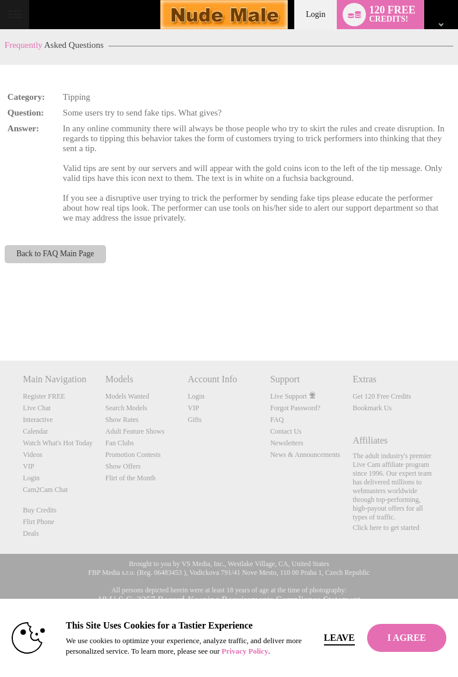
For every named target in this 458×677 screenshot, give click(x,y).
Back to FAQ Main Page (55, 253)
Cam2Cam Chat (45, 490)
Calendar (35, 431)
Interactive (37, 420)
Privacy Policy (244, 651)
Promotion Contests (133, 455)
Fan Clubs (119, 443)
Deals (30, 533)
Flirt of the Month (130, 478)
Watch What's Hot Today (58, 443)
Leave (339, 638)
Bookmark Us (372, 408)
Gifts (195, 420)
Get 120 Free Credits (382, 396)
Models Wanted (127, 396)
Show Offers (123, 466)
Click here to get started (386, 528)
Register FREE (44, 396)
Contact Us (286, 431)
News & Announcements (305, 455)
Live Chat (37, 408)
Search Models (126, 408)
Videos (32, 455)
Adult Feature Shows (134, 431)
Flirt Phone (38, 522)
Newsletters (287, 443)
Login (315, 14)
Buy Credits (40, 510)
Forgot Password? (295, 408)
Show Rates (122, 420)
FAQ (277, 420)
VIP (28, 466)
